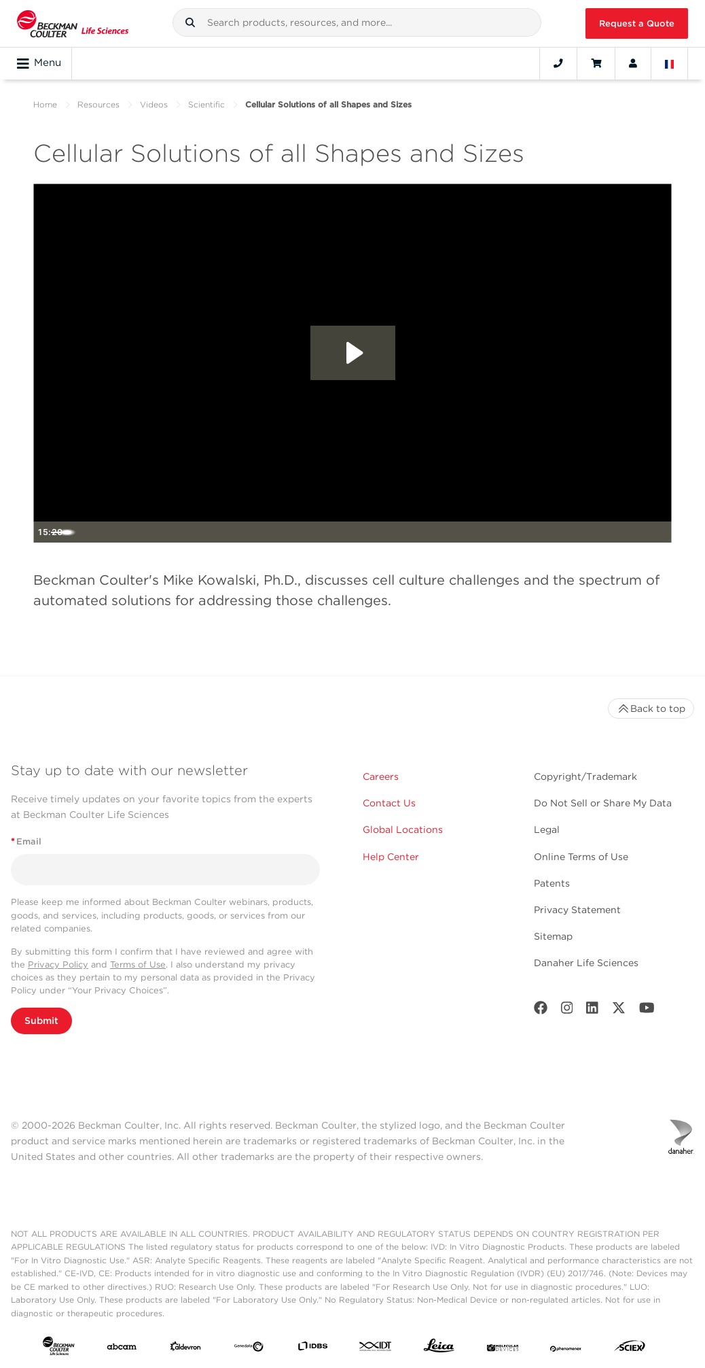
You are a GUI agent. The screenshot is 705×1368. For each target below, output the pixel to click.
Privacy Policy (58, 964)
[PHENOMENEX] (565, 1349)
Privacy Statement (577, 909)
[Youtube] (647, 1010)
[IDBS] (312, 1349)
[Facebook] (540, 1010)
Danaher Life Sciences (586, 962)
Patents (552, 883)
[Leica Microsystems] (438, 1349)
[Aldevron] (185, 1349)
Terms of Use (138, 964)
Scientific (206, 104)
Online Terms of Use (581, 856)
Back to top (651, 708)
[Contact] (558, 63)
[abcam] (121, 1349)
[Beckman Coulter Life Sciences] (72, 23)
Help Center (391, 856)
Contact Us (389, 803)
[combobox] (357, 22)
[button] (190, 22)
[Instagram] (567, 1010)
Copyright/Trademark (585, 776)
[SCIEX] (629, 1348)
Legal (547, 829)
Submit (41, 1020)
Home (45, 104)
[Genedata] (248, 1349)
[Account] (633, 63)
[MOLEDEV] (502, 1349)
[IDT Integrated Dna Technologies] (375, 1349)
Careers (381, 776)
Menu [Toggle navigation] (39, 63)
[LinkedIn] (592, 1010)
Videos (154, 104)
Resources (98, 104)
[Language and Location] (669, 63)
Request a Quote (636, 23)
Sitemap (553, 936)
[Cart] (596, 63)
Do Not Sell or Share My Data (603, 803)
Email (26, 841)
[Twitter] (619, 1010)
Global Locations (403, 829)
